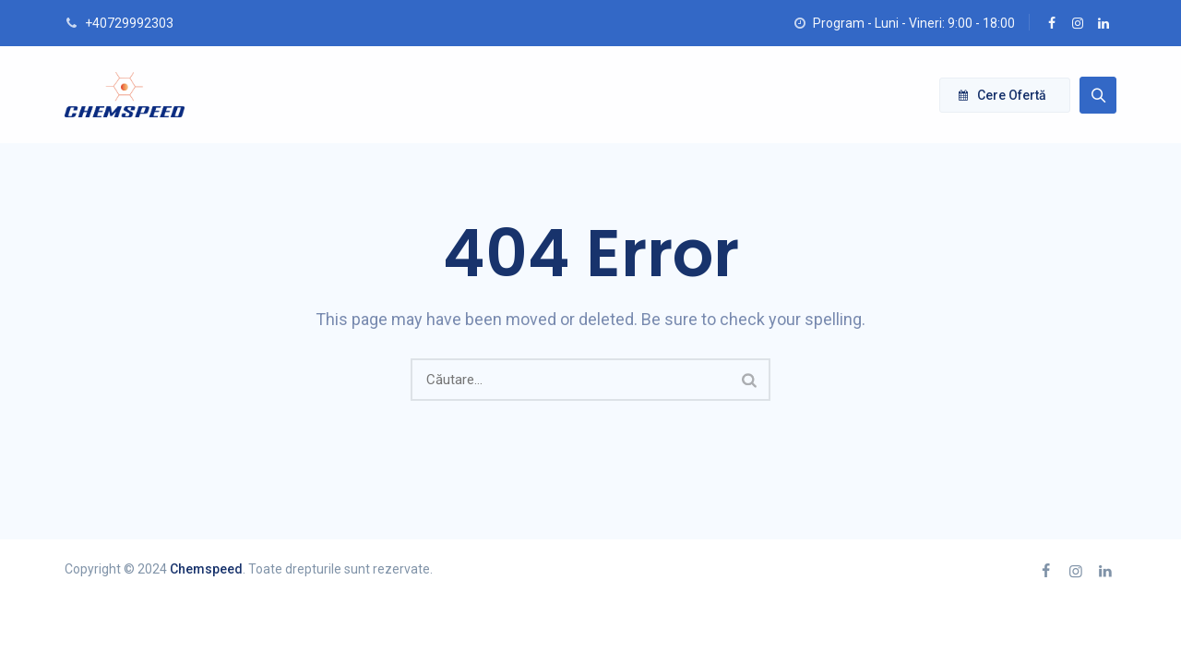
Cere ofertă (1002, 95)
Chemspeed (206, 569)
